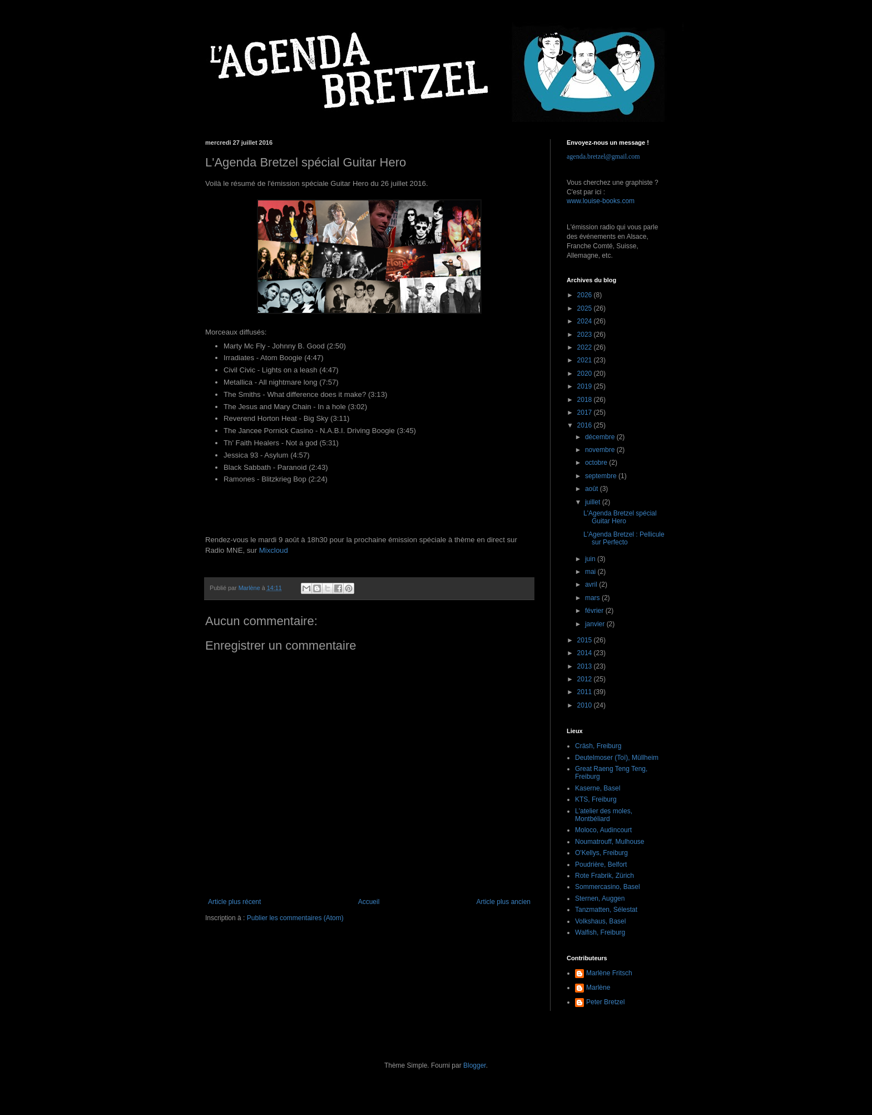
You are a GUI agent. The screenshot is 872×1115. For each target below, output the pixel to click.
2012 (585, 679)
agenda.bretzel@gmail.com (603, 156)
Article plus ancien (504, 902)
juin (591, 559)
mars (593, 598)
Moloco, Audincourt (603, 830)
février (595, 611)
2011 (585, 692)
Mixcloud (273, 550)
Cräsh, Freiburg (598, 746)
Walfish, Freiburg (600, 932)
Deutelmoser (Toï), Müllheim (616, 758)
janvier (596, 624)
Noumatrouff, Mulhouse (610, 842)
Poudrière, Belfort (601, 864)
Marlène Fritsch (609, 973)
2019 (585, 386)
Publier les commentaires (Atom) (295, 918)
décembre (601, 437)
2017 (585, 412)
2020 (585, 373)
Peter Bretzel (605, 1002)
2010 (585, 705)
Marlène (598, 987)
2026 (585, 295)
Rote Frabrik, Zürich (604, 876)
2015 (585, 640)
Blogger (474, 1065)
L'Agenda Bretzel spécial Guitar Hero (620, 517)
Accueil (369, 902)
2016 (585, 425)
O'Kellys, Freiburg (601, 853)
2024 (585, 321)
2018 (585, 400)
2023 (585, 334)
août (592, 489)
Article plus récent (234, 902)
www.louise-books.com (601, 201)
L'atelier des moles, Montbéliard (603, 815)
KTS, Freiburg (596, 799)
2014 (585, 653)
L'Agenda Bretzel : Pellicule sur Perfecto (624, 538)
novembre (601, 450)
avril (592, 584)
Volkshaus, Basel (600, 921)
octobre (597, 462)
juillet (593, 502)
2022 (585, 347)
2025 (585, 308)
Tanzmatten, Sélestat (606, 909)
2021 (585, 360)
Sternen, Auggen (600, 898)
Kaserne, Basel (597, 788)
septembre (601, 476)
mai (591, 572)
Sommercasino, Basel (607, 887)
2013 (585, 666)
